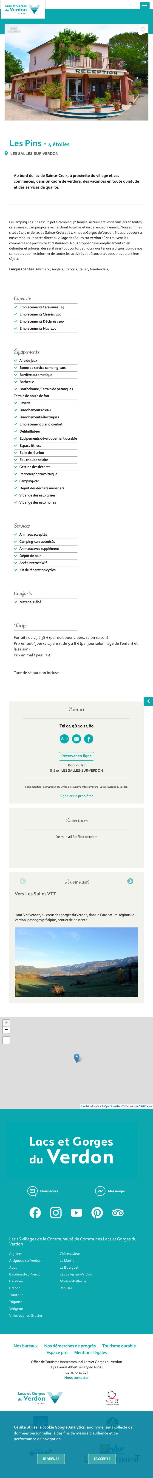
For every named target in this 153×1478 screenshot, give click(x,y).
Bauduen (16, 1281)
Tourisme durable (119, 1346)
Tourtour (16, 1295)
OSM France (145, 1106)
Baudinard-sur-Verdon (25, 1274)
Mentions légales (90, 1353)
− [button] (6, 1030)
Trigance (15, 1302)
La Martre (67, 1261)
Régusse (66, 1288)
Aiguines (15, 1254)
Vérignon (16, 1309)
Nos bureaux (25, 1346)
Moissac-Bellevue (73, 1281)
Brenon (14, 1288)
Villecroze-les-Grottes (25, 1316)
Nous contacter (76, 1378)
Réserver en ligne (76, 756)
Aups (13, 1268)
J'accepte (102, 1459)
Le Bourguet (69, 1268)
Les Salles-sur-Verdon (76, 1274)
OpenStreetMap (113, 1106)
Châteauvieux (70, 1254)
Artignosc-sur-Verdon (25, 1261)
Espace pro (57, 1353)
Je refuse (51, 1459)
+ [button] (6, 1023)
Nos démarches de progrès (70, 1346)
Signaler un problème (77, 796)
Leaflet (85, 1106)
